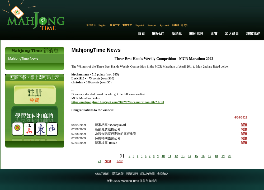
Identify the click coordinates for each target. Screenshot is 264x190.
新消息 (177, 34)
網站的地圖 (147, 173)
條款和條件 (102, 173)
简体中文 (115, 25)
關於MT (158, 34)
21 (99, 161)
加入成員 (232, 34)
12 (176, 156)
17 (209, 156)
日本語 (175, 25)
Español (139, 25)
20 (229, 156)
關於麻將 (196, 34)
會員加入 (163, 173)
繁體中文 (127, 25)
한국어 (184, 25)
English (102, 25)
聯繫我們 (253, 34)
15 (196, 156)
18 (216, 156)
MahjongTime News (23, 58)
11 (169, 156)
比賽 (214, 34)
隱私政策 (118, 173)
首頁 (141, 34)
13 (183, 156)
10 (163, 156)
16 (203, 156)
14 (189, 156)
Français (152, 25)
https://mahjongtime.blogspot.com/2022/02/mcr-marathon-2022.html (117, 102)
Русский (164, 25)
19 (223, 156)
